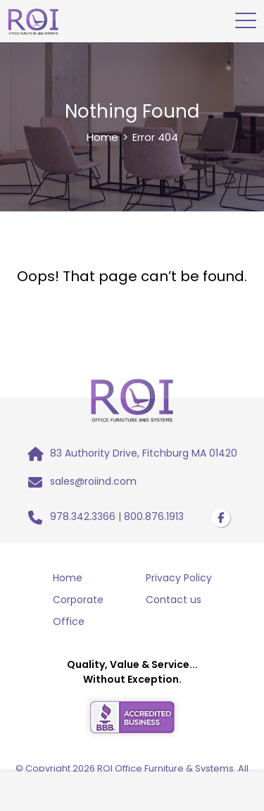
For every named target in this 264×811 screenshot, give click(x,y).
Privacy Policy (179, 578)
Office (68, 621)
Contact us (173, 600)
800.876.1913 (154, 516)
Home (102, 137)
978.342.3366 (82, 516)
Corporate (78, 600)
